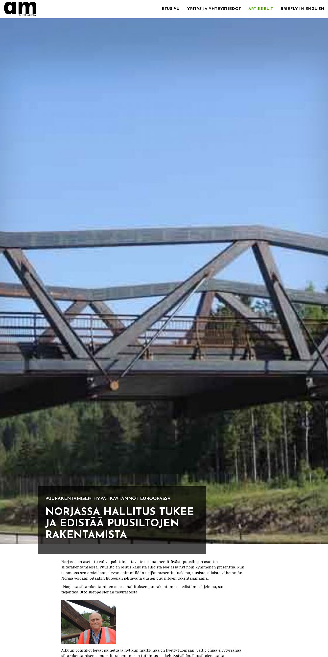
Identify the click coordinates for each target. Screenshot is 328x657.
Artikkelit (260, 9)
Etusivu (171, 9)
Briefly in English (302, 9)
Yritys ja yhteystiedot (214, 9)
